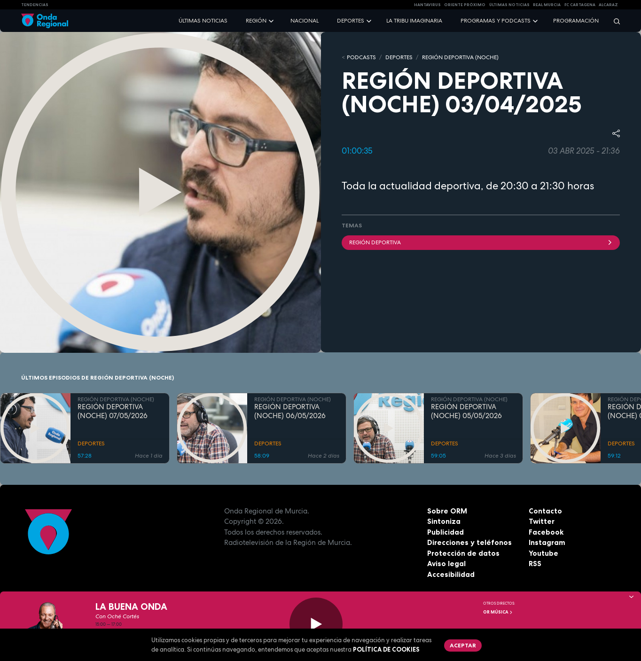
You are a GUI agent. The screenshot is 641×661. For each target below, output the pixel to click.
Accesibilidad (451, 574)
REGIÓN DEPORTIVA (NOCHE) (460, 57)
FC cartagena (579, 4)
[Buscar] (614, 21)
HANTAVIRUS (427, 4)
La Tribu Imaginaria (414, 20)
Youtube (543, 553)
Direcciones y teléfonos (469, 542)
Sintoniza (444, 521)
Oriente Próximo (464, 4)
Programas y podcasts (496, 20)
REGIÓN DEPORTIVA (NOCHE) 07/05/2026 (113, 411)
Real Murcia (547, 4)
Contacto (545, 510)
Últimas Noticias (509, 4)
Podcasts (361, 57)
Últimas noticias (203, 20)
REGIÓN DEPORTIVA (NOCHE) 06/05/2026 (290, 411)
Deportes (350, 20)
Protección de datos (463, 553)
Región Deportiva (480, 242)
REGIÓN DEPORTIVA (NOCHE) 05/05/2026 (466, 411)
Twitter (542, 521)
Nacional (304, 20)
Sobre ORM (447, 510)
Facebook (546, 532)
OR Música (498, 612)
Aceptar (463, 645)
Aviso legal (446, 563)
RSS (535, 563)
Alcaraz (608, 4)
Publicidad (445, 532)
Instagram (547, 542)
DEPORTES (399, 57)
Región (256, 20)
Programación (576, 20)
